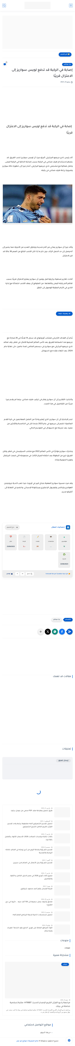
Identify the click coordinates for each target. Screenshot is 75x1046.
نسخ (29, 574)
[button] (62, 632)
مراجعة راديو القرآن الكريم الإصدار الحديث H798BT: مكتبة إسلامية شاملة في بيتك (40, 1005)
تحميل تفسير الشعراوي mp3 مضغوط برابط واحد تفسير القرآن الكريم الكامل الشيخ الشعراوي (29, 825)
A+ (22, 573)
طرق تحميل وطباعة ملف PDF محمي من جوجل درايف (31, 811)
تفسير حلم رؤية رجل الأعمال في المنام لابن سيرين (32, 863)
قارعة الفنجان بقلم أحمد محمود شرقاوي (36, 889)
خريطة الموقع (45, 1032)
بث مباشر (67, 64)
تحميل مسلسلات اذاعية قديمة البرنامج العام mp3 (32, 915)
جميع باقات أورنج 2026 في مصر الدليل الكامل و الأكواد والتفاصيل (31, 877)
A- (17, 573)
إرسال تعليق (63, 760)
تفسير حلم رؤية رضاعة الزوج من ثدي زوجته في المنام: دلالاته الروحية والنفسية (29, 851)
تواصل (9, 574)
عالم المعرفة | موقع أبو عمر (27, 1041)
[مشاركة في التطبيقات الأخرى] (41, 632)
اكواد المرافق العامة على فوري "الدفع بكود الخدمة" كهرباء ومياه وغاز (29, 929)
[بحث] (4, 5)
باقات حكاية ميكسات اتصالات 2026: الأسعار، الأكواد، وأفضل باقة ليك (28, 838)
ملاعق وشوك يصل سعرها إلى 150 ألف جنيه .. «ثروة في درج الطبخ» (29, 903)
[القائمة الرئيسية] (71, 5)
